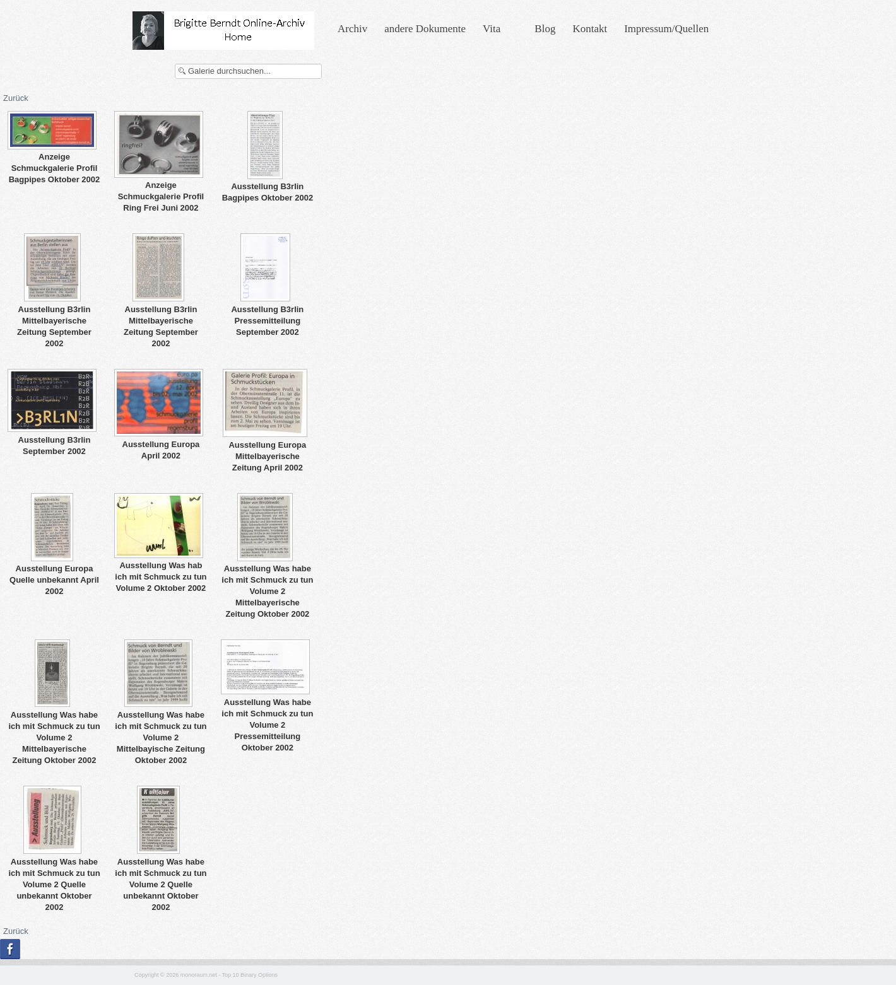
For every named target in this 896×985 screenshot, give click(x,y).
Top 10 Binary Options (250, 975)
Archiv (352, 29)
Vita (491, 29)
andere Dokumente (425, 29)
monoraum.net (198, 975)
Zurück (15, 98)
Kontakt (589, 29)
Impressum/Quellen (666, 29)
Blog (544, 29)
